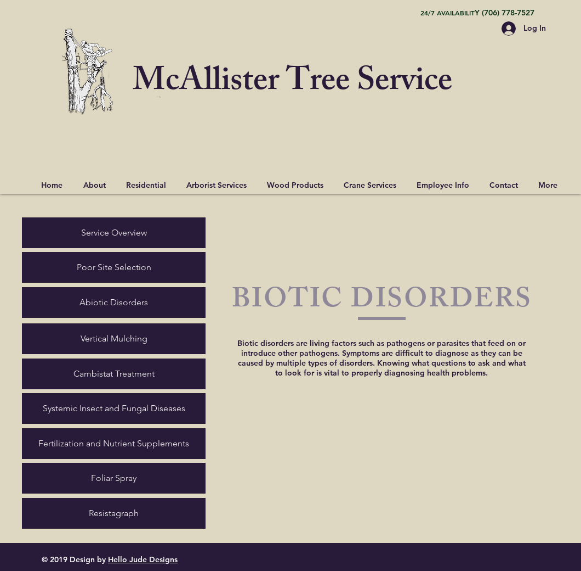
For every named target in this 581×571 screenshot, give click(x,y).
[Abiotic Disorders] (114, 302)
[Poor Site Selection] (114, 267)
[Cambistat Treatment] (114, 374)
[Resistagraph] (114, 513)
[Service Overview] (114, 232)
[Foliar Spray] (114, 478)
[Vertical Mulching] (114, 338)
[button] (146, 180)
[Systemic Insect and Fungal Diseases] (114, 408)
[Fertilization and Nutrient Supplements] (114, 443)
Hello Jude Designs (143, 559)
